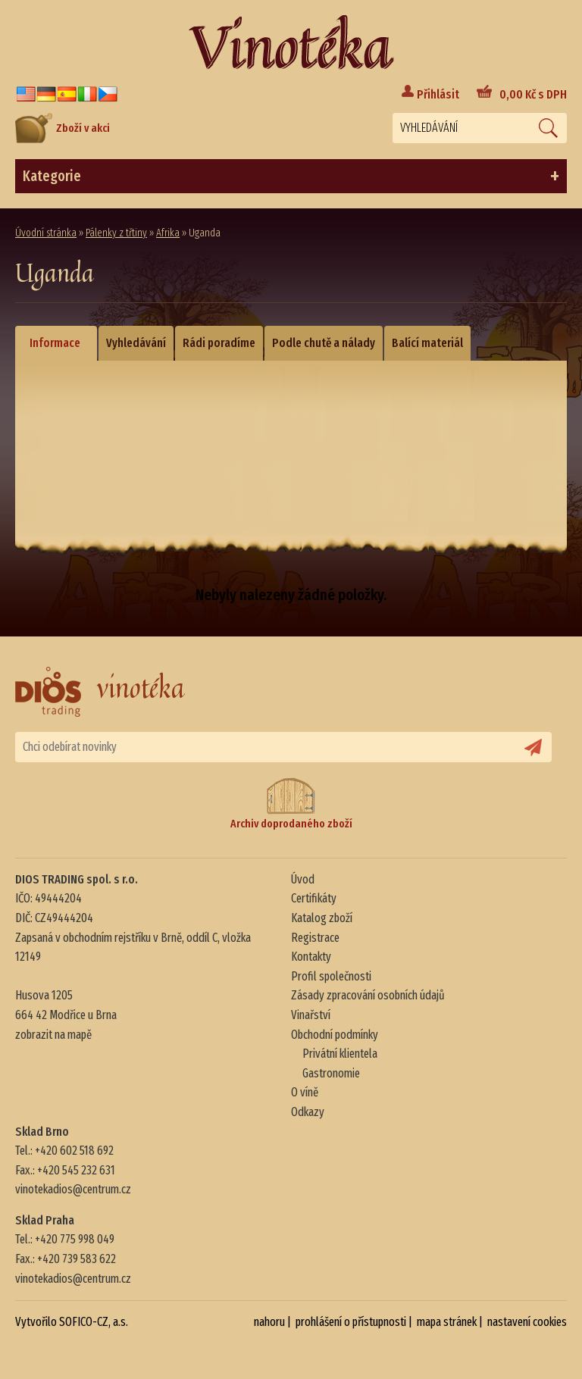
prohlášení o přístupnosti (351, 1322)
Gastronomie (331, 1073)
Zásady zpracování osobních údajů (368, 995)
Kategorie (291, 176)
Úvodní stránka (46, 233)
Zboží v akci (62, 128)
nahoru (269, 1322)
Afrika (168, 233)
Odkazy (307, 1112)
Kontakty (311, 956)
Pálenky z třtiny (116, 233)
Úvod (302, 879)
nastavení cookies (527, 1322)
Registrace (315, 937)
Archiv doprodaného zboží (291, 803)
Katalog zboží (321, 918)
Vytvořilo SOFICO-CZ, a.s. (71, 1322)
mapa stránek (447, 1322)
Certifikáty (313, 898)
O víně (304, 1092)
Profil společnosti (331, 976)
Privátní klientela (339, 1053)
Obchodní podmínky (334, 1034)
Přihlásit (438, 94)
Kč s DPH (533, 94)
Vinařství (310, 1015)
